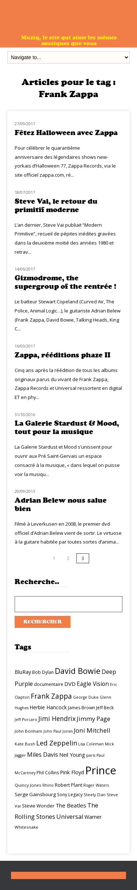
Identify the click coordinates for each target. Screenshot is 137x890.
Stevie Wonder (38, 805)
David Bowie (77, 670)
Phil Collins (48, 773)
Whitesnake (26, 827)
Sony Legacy (70, 794)
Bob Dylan (43, 672)
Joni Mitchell (92, 730)
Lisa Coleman (91, 744)
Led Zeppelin (56, 743)
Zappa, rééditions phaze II (62, 355)
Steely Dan (95, 794)
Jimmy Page (93, 718)
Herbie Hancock (48, 707)
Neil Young (72, 754)
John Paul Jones (58, 731)
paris (90, 755)
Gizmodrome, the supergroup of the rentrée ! (65, 282)
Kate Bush (25, 744)
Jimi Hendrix (57, 718)
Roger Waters (96, 785)
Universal (69, 816)
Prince (100, 770)
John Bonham (28, 731)
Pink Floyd (72, 772)
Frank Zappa (51, 696)
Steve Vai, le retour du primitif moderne (56, 205)
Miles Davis (42, 755)
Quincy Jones (28, 785)
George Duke (86, 697)
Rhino (48, 785)
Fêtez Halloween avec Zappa (66, 132)
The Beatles (71, 805)
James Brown (81, 708)
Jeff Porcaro (26, 719)
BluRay (23, 671)
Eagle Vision (93, 684)
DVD (70, 683)
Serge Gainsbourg (35, 794)
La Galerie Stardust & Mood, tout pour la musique (67, 427)
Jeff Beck (105, 708)
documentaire (48, 684)
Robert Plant (68, 785)
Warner (93, 816)
